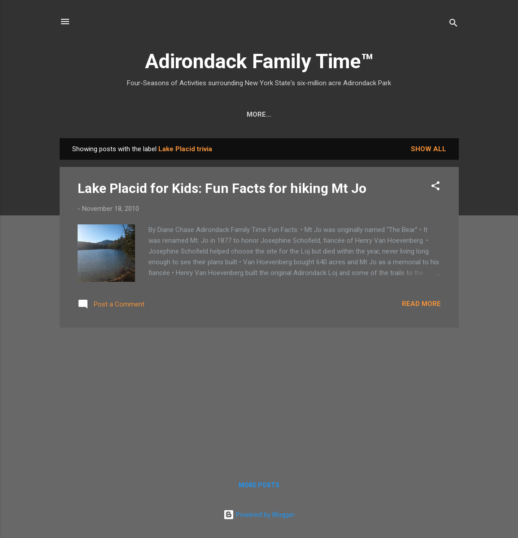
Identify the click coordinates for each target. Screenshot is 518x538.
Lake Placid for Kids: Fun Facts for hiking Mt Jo (222, 188)
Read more (421, 304)
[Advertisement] (259, 397)
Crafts (127, 114)
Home (87, 114)
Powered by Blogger (259, 515)
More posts (259, 485)
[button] (435, 187)
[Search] (453, 24)
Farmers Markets (327, 114)
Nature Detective (245, 114)
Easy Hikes (176, 114)
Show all (428, 149)
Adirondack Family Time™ (259, 61)
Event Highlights (408, 114)
